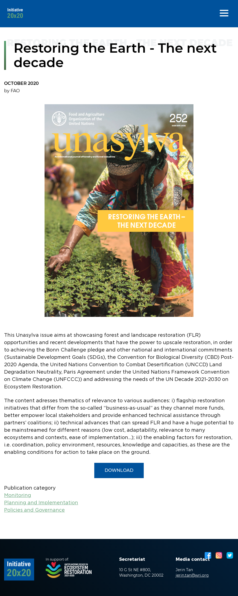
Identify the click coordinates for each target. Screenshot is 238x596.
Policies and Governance (34, 510)
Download (119, 470)
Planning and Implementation (41, 503)
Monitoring (17, 495)
